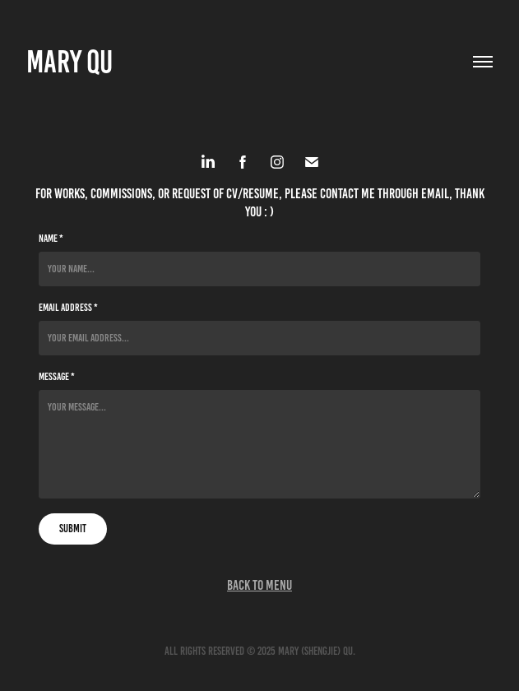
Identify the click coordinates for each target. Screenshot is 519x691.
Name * (51, 238)
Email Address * (68, 307)
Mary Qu (69, 61)
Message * (57, 377)
